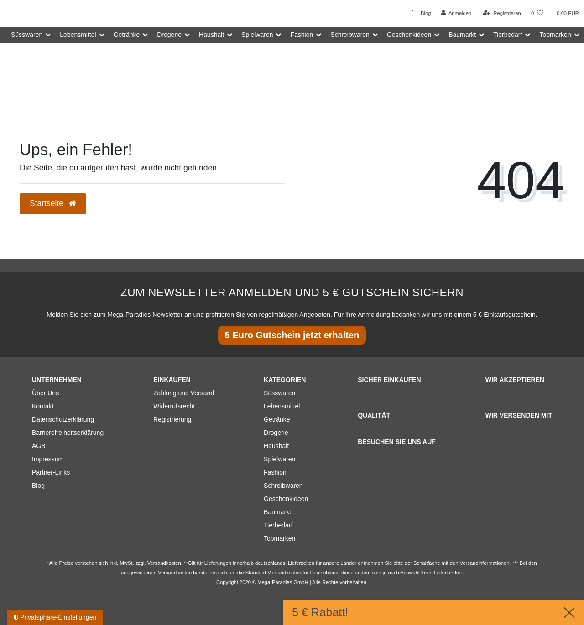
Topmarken (279, 538)
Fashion (275, 472)
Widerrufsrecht (174, 406)
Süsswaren (279, 393)
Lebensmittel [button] (78, 34)
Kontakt (42, 406)
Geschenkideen (286, 498)
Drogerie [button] (169, 34)
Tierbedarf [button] (507, 34)
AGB (39, 445)
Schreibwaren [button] (350, 34)
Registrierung (172, 419)
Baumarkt (277, 512)
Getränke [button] (127, 34)
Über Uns (45, 393)
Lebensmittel (282, 406)
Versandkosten (284, 572)
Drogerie (276, 432)
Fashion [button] (301, 34)
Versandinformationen (485, 563)
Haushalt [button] (211, 34)
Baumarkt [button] (462, 34)
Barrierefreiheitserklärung (68, 432)
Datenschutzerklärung (63, 419)
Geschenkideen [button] (409, 34)
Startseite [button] (53, 203)
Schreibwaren (283, 485)
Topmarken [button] (555, 34)
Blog (421, 13)
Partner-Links (51, 472)
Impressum (47, 459)
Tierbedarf (278, 525)
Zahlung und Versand (183, 393)
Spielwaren (279, 459)
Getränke (277, 419)
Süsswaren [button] (26, 34)
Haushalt (276, 445)
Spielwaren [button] (257, 34)
